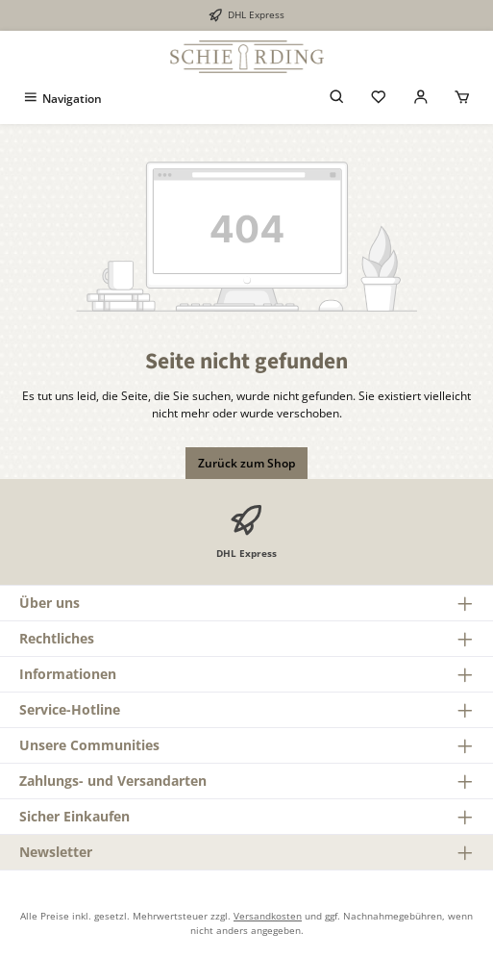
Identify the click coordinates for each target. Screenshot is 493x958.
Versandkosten (268, 915)
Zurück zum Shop (246, 463)
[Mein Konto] (421, 98)
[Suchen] (337, 98)
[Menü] (62, 98)
